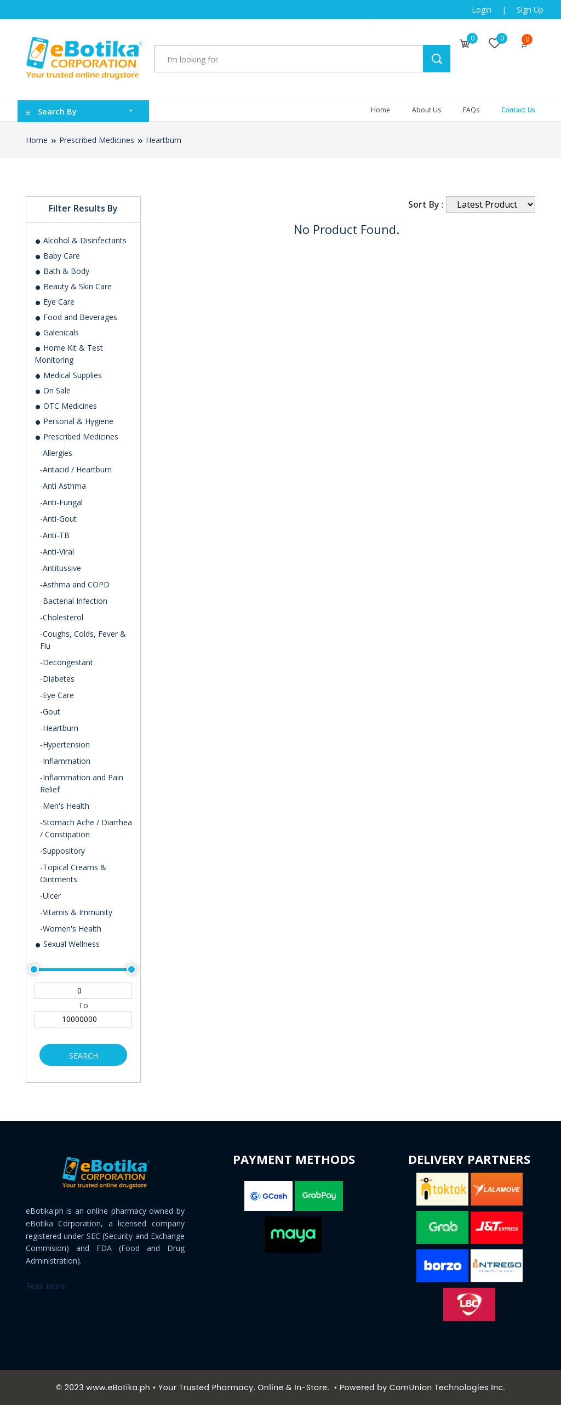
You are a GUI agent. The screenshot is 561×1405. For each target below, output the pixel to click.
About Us (426, 110)
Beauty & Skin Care (73, 286)
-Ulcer (50, 895)
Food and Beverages (76, 317)
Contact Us (518, 110)
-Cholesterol (61, 617)
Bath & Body (62, 271)
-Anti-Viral (57, 551)
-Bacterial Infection (73, 601)
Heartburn (163, 140)
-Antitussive (60, 568)
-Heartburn (59, 728)
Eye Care (55, 301)
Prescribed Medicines (96, 140)
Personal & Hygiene (74, 421)
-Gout (50, 711)
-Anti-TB (55, 535)
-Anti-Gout (58, 518)
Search (83, 1055)
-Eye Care (57, 695)
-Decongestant (66, 662)
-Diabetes (57, 678)
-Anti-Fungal (61, 502)
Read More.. (47, 1286)
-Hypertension (65, 744)
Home (380, 110)
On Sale (53, 390)
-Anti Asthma (63, 486)
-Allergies (56, 453)
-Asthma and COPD (75, 584)
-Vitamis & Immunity (76, 912)
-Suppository (62, 851)
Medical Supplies (68, 375)
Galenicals (57, 332)
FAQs (471, 110)
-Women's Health (70, 928)
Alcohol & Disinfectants (81, 240)
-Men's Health (64, 806)
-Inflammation (65, 761)
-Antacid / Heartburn (76, 469)
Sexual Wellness (67, 944)
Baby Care (57, 255)
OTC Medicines (66, 406)
